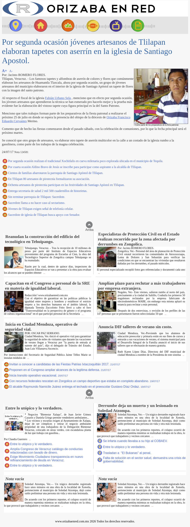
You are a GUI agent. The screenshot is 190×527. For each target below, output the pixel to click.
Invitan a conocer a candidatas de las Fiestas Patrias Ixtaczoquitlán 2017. (64, 364)
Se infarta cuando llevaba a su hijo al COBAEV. (135, 441)
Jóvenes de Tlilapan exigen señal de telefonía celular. (40, 208)
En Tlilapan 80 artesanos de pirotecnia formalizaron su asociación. (49, 179)
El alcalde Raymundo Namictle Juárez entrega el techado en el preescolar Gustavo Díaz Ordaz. (80, 386)
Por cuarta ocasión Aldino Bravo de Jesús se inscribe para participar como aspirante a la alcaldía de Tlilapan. (75, 167)
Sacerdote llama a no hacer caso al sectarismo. (36, 202)
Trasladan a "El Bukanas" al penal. (127, 453)
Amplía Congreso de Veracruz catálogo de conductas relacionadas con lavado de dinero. (46, 450)
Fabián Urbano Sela (58, 98)
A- (11, 71)
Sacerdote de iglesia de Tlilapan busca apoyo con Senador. (44, 214)
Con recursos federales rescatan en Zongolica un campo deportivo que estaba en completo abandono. (84, 381)
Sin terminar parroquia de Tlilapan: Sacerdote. (36, 196)
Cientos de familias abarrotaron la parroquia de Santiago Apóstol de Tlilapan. (55, 173)
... (44, 273)
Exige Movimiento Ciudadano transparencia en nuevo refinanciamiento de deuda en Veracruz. (46, 458)
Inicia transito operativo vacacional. (38, 375)
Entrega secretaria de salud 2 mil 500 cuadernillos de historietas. (47, 190)
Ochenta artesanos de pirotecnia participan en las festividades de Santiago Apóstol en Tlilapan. (66, 185)
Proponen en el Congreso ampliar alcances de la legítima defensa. (60, 370)
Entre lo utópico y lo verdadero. (31, 444)
